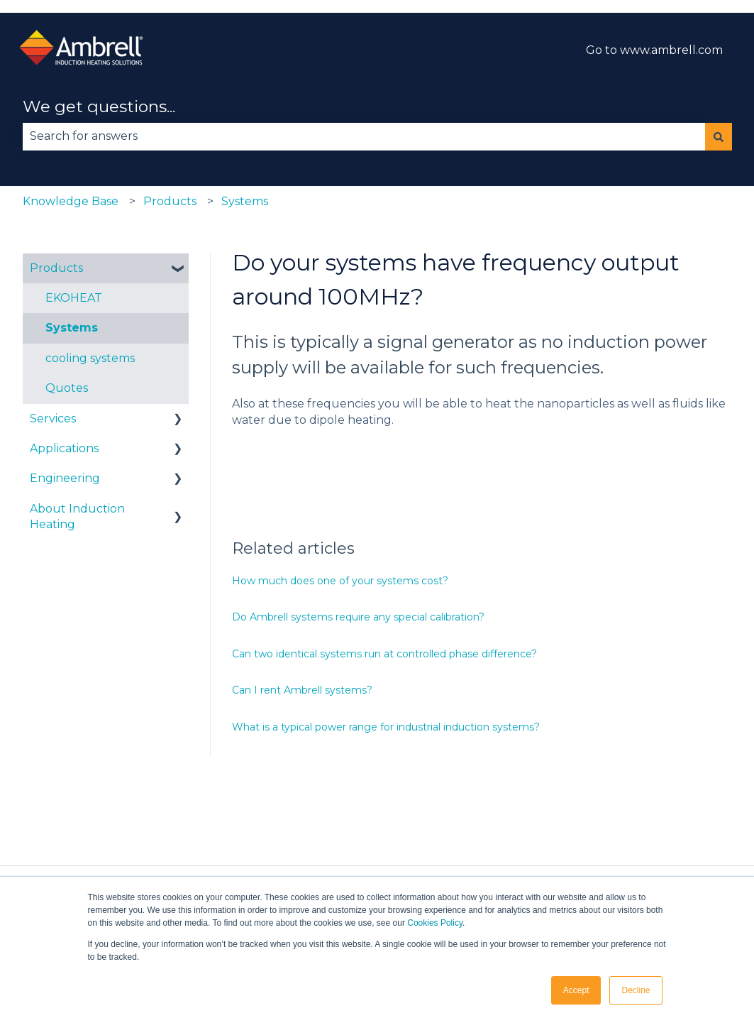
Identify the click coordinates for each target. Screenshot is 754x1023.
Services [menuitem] (53, 418)
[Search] (718, 136)
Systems (244, 201)
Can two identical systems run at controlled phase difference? (384, 653)
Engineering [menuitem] (65, 478)
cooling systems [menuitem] (90, 358)
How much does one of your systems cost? (340, 580)
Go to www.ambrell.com (654, 50)
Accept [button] (576, 990)
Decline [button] (635, 990)
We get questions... (99, 106)
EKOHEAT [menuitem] (73, 298)
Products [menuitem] (56, 268)
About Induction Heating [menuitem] (77, 516)
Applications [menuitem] (64, 448)
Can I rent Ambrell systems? (302, 690)
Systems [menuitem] (71, 327)
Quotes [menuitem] (66, 388)
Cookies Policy (434, 923)
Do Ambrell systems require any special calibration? (358, 617)
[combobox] (364, 136)
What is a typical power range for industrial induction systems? (386, 727)
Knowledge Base (70, 201)
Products (169, 201)
